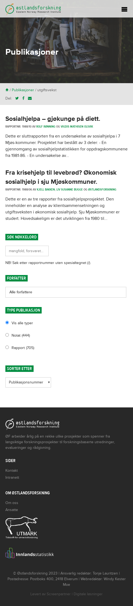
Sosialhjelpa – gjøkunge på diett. (52, 119)
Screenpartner (59, 594)
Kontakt (11, 470)
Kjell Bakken (46, 189)
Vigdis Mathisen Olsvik (77, 126)
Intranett (12, 477)
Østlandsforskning (102, 189)
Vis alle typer (22, 323)
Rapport (23, 348)
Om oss (11, 503)
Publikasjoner (23, 90)
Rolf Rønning (45, 126)
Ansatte (11, 510)
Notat (21, 335)
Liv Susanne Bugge (69, 189)
